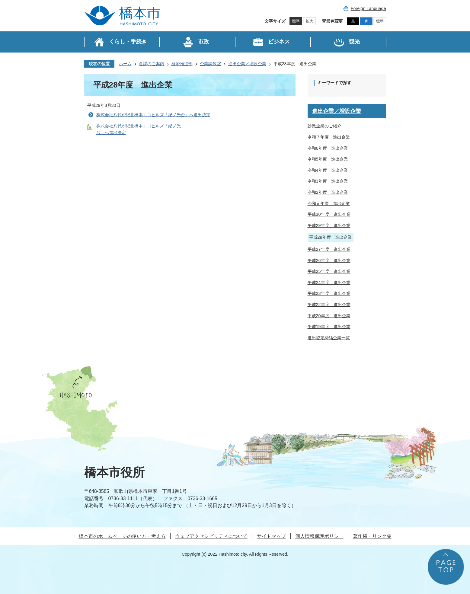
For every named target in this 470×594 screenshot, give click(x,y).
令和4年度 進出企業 (328, 170)
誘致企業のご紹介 (324, 125)
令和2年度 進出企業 (328, 192)
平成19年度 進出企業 (329, 326)
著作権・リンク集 (372, 536)
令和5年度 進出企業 (328, 159)
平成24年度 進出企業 (329, 282)
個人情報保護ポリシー (319, 536)
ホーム (125, 63)
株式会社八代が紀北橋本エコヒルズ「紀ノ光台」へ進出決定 (153, 114)
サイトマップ (271, 536)
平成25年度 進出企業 (329, 271)
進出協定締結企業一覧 (329, 337)
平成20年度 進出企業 (329, 315)
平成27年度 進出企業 (329, 249)
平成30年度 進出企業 (329, 214)
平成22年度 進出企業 (329, 304)
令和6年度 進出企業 (328, 148)
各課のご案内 (151, 63)
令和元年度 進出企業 (329, 203)
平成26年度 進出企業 (329, 260)
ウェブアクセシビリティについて (211, 536)
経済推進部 (182, 63)
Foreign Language (368, 8)
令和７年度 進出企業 (329, 137)
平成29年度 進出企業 (329, 225)
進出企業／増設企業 (247, 63)
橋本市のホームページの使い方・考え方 (122, 536)
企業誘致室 (210, 63)
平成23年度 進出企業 (329, 293)
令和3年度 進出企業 (328, 181)
